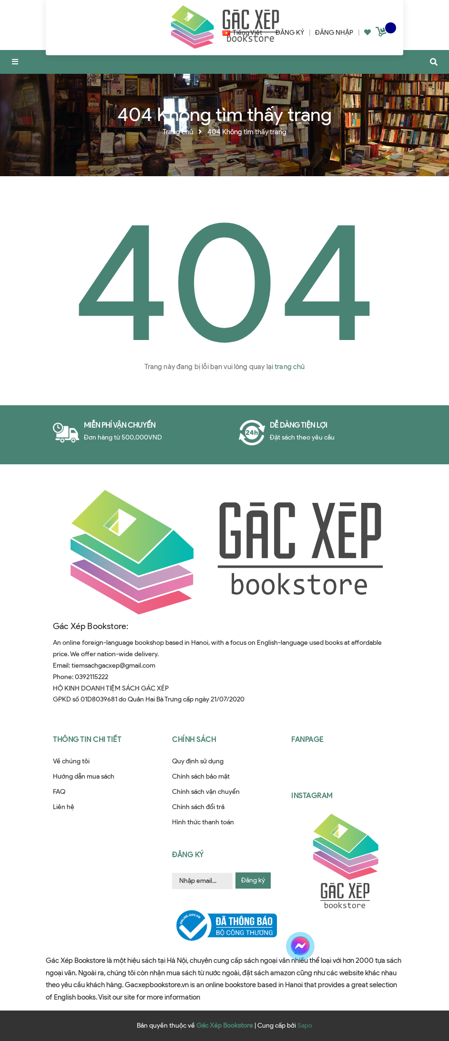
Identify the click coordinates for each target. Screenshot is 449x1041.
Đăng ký (253, 880)
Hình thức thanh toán (203, 822)
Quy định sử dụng (198, 761)
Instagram (312, 795)
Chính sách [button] (194, 739)
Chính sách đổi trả (198, 807)
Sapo (304, 1025)
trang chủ (290, 366)
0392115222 (91, 677)
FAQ (59, 792)
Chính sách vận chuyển (206, 792)
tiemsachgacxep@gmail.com (113, 665)
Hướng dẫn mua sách (83, 776)
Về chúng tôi (71, 761)
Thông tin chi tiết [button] (87, 739)
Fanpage (307, 739)
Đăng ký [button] (188, 855)
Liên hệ (63, 807)
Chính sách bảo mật (201, 776)
